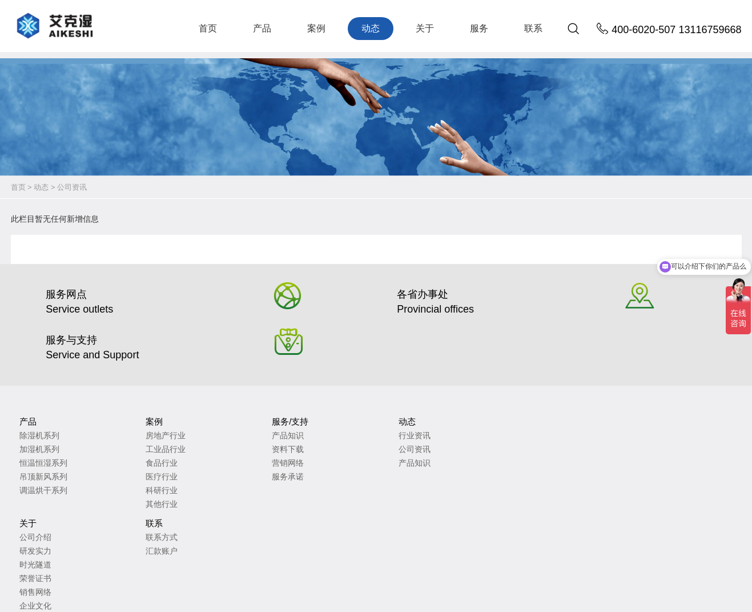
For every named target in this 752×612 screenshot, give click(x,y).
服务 (479, 28)
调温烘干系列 (43, 463)
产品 (262, 28)
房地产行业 (117, 408)
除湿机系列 (39, 408)
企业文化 (347, 477)
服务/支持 (193, 394)
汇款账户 (425, 422)
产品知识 (191, 408)
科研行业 (113, 463)
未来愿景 (347, 490)
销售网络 (347, 463)
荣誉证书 (347, 449)
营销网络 (191, 436)
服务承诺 (191, 449)
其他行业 (113, 477)
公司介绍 (347, 408)
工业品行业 (117, 422)
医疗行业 (113, 449)
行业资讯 (269, 408)
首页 (208, 28)
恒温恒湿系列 (43, 436)
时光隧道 (347, 436)
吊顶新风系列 (43, 449)
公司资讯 (72, 187)
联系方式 (425, 408)
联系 (533, 28)
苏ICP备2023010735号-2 (201, 582)
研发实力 (347, 422)
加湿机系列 (39, 422)
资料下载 (191, 422)
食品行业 (113, 436)
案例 (316, 28)
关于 (425, 28)
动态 (370, 28)
